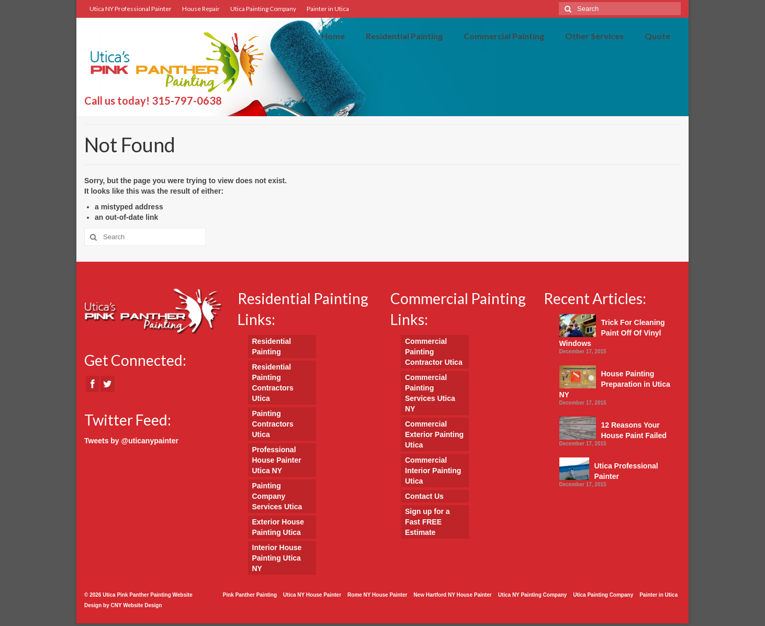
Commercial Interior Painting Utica (433, 470)
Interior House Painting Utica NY (277, 558)
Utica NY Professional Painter (130, 9)
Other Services (594, 36)
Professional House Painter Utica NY (276, 460)
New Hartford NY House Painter (452, 595)
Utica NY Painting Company (532, 595)
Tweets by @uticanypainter (131, 441)
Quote (657, 36)
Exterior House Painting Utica (278, 527)
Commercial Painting (504, 36)
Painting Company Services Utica (277, 496)
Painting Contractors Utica (273, 424)
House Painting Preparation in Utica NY (614, 384)
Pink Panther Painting (250, 595)
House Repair (201, 9)
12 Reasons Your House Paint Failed (634, 430)
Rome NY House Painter (377, 595)
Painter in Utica (328, 9)
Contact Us (424, 496)
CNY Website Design (136, 605)
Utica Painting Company (263, 9)
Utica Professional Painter (626, 471)
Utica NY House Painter (312, 595)
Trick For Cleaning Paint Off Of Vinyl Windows (612, 333)
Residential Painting (404, 36)
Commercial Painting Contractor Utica (434, 351)
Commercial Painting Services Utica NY (430, 393)
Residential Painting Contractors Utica (273, 383)
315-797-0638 (187, 100)
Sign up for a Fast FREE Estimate (427, 521)
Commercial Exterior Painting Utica (434, 434)
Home (333, 36)
